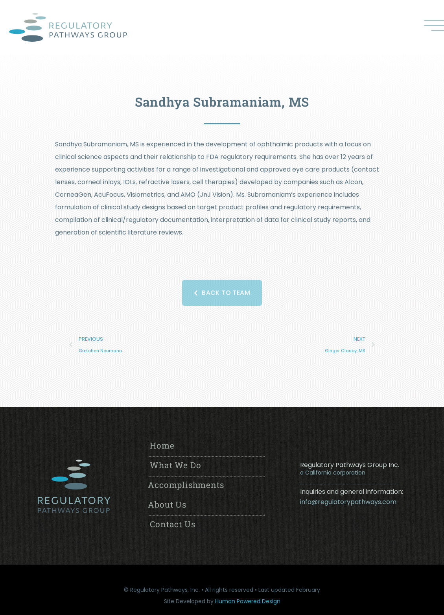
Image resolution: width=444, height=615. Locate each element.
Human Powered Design (247, 601)
